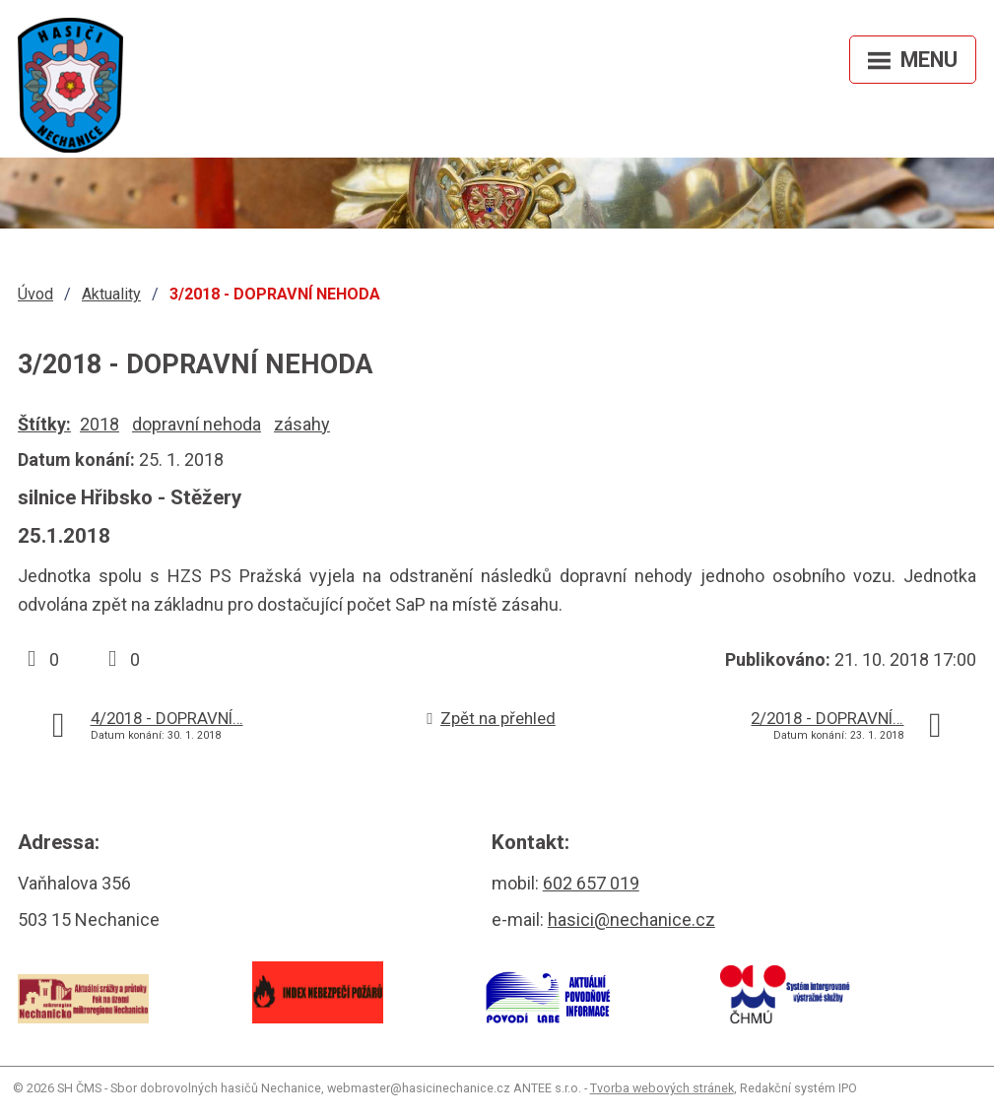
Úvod (35, 294)
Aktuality (111, 294)
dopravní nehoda (196, 424)
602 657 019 (591, 883)
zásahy (302, 424)
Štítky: (44, 424)
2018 (99, 424)
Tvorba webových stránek (662, 1088)
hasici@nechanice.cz (631, 919)
